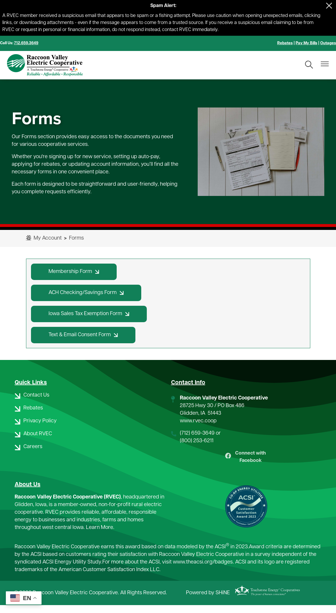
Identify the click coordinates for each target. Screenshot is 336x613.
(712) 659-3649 (197, 433)
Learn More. (100, 536)
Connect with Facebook (245, 460)
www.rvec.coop (198, 421)
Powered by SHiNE (208, 600)
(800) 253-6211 (196, 441)
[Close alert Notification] (329, 5)
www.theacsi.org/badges (203, 570)
